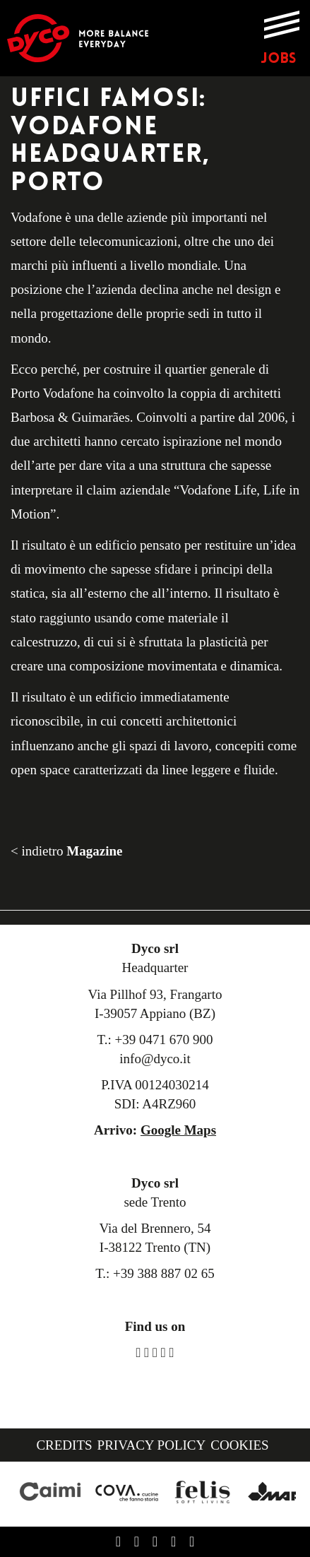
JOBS (278, 59)
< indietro (66, 850)
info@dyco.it (154, 1058)
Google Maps (178, 1130)
